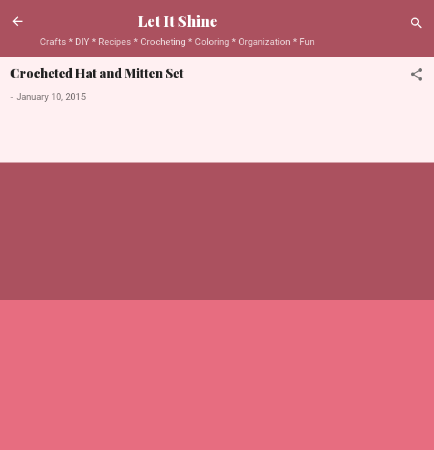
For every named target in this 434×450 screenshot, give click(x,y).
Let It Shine (177, 21)
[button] (416, 76)
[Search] (416, 25)
